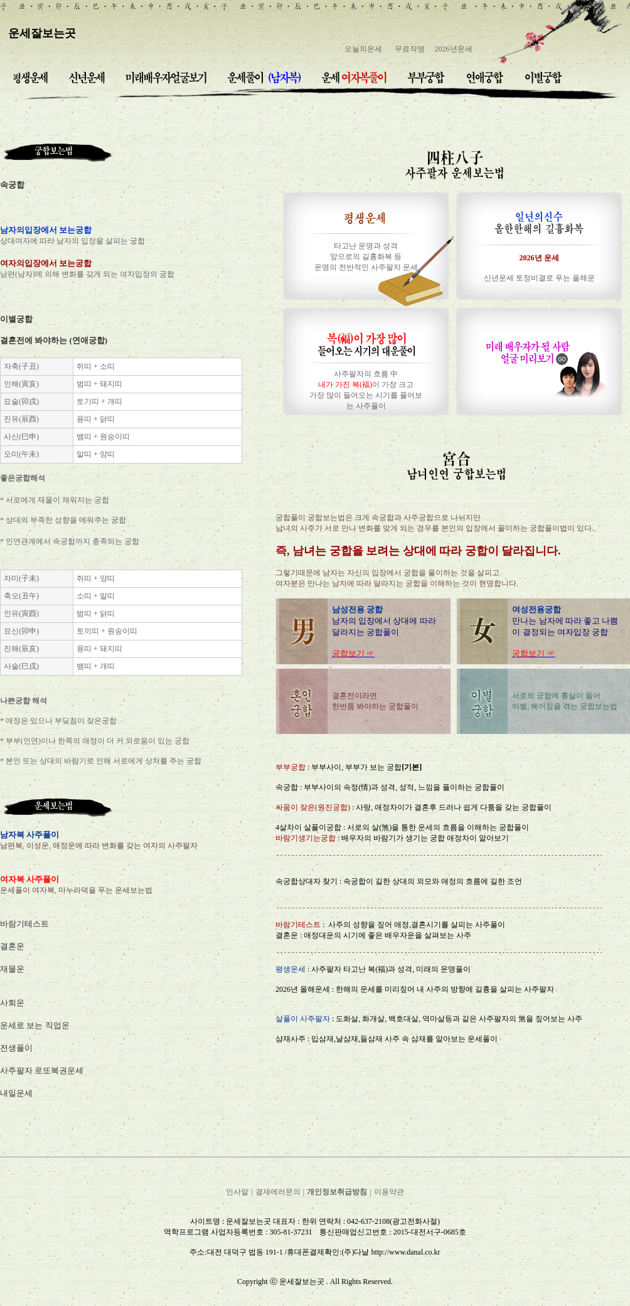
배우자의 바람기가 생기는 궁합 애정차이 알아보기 (424, 838)
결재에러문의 (278, 1191)
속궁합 (286, 787)
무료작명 (410, 49)
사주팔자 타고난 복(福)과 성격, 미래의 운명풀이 (391, 969)
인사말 (237, 1191)
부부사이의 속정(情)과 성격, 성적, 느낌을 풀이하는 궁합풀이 (404, 787)
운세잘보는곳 (42, 33)
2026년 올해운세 (302, 989)
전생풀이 (16, 1048)
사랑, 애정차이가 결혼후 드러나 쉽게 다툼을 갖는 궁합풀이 (454, 807)
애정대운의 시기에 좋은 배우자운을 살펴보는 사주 (387, 935)
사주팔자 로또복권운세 (41, 1070)
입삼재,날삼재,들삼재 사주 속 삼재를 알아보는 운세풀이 (404, 1038)
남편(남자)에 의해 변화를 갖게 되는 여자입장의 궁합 (87, 274)
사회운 (12, 1002)
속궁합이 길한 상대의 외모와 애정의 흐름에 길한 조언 (432, 881)
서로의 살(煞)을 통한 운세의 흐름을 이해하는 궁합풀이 (438, 827)
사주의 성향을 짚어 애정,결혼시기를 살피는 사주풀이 (416, 924)
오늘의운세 (363, 49)
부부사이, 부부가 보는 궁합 (366, 767)
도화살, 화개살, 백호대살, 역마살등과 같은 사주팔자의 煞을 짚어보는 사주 (459, 1018)
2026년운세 (453, 49)
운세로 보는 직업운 (35, 1025)
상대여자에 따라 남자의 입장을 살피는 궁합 (72, 240)
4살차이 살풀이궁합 (308, 827)
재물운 (12, 969)
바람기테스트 (24, 923)
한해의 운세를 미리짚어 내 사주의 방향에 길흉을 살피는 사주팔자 (445, 989)
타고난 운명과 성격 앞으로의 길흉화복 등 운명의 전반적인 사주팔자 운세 (366, 257)
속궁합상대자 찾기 (306, 881)
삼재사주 (290, 1038)
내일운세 (16, 1093)
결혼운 (12, 946)
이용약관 (389, 1191)
